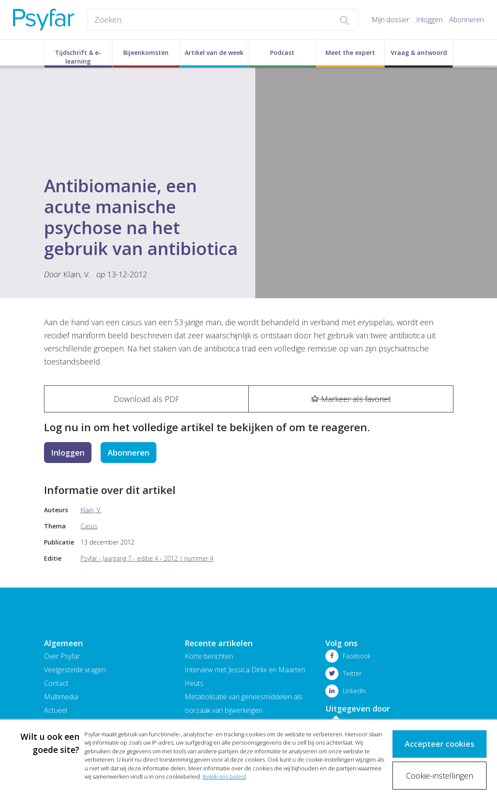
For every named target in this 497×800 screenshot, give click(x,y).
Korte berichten (209, 656)
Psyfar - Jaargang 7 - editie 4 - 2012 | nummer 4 (147, 558)
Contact (56, 683)
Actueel (55, 710)
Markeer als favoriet (351, 399)
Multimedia (61, 696)
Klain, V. (76, 274)
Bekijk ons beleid (224, 777)
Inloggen (429, 19)
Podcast (282, 52)
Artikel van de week (214, 52)
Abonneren (466, 19)
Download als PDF (146, 399)
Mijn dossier (390, 19)
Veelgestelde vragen (75, 669)
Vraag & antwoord (419, 52)
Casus (89, 526)
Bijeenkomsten (146, 52)
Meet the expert (350, 52)
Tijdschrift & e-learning (78, 56)
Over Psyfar (62, 656)
